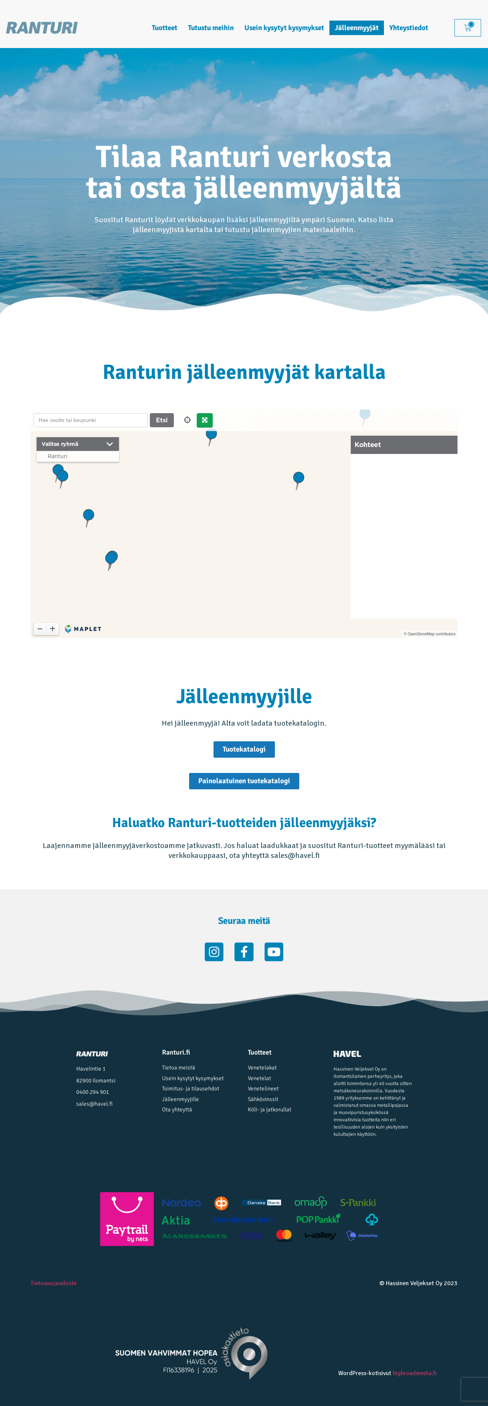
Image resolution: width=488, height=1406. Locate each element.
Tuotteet (164, 27)
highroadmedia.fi (415, 1373)
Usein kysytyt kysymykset (284, 27)
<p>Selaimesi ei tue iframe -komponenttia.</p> (244, 523)
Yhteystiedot (408, 27)
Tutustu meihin (211, 27)
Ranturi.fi (176, 1052)
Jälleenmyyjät (357, 27)
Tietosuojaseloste (53, 1283)
